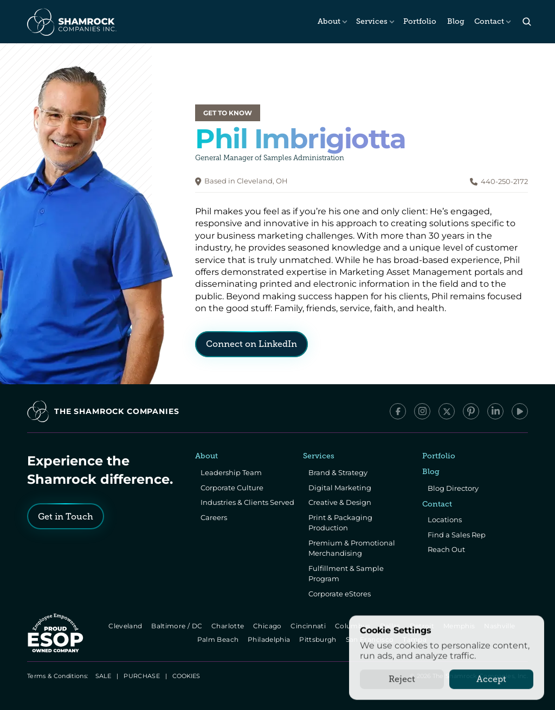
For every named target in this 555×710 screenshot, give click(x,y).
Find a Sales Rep (457, 534)
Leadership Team (231, 472)
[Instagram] (422, 411)
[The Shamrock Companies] (71, 21)
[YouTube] (520, 411)
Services (372, 21)
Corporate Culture (232, 487)
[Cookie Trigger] (186, 675)
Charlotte (228, 626)
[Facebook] (398, 411)
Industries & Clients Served (247, 502)
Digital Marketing (339, 487)
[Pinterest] (471, 411)
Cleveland (126, 626)
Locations (445, 519)
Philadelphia (269, 639)
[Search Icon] (526, 21)
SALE (103, 676)
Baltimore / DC (177, 626)
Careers (214, 517)
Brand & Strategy (337, 472)
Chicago (268, 626)
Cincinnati (309, 626)
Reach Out (446, 549)
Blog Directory (453, 488)
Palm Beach (218, 639)
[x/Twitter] (446, 411)
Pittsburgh (319, 639)
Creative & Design (339, 502)
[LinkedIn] (495, 411)
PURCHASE (142, 676)
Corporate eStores (339, 593)
